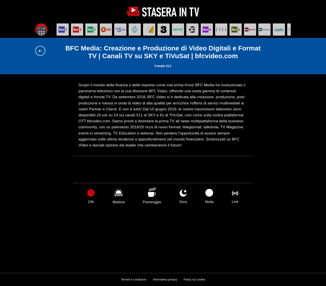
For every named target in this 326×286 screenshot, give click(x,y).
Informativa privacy (165, 279)
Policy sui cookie (194, 279)
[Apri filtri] (41, 29)
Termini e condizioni (133, 279)
